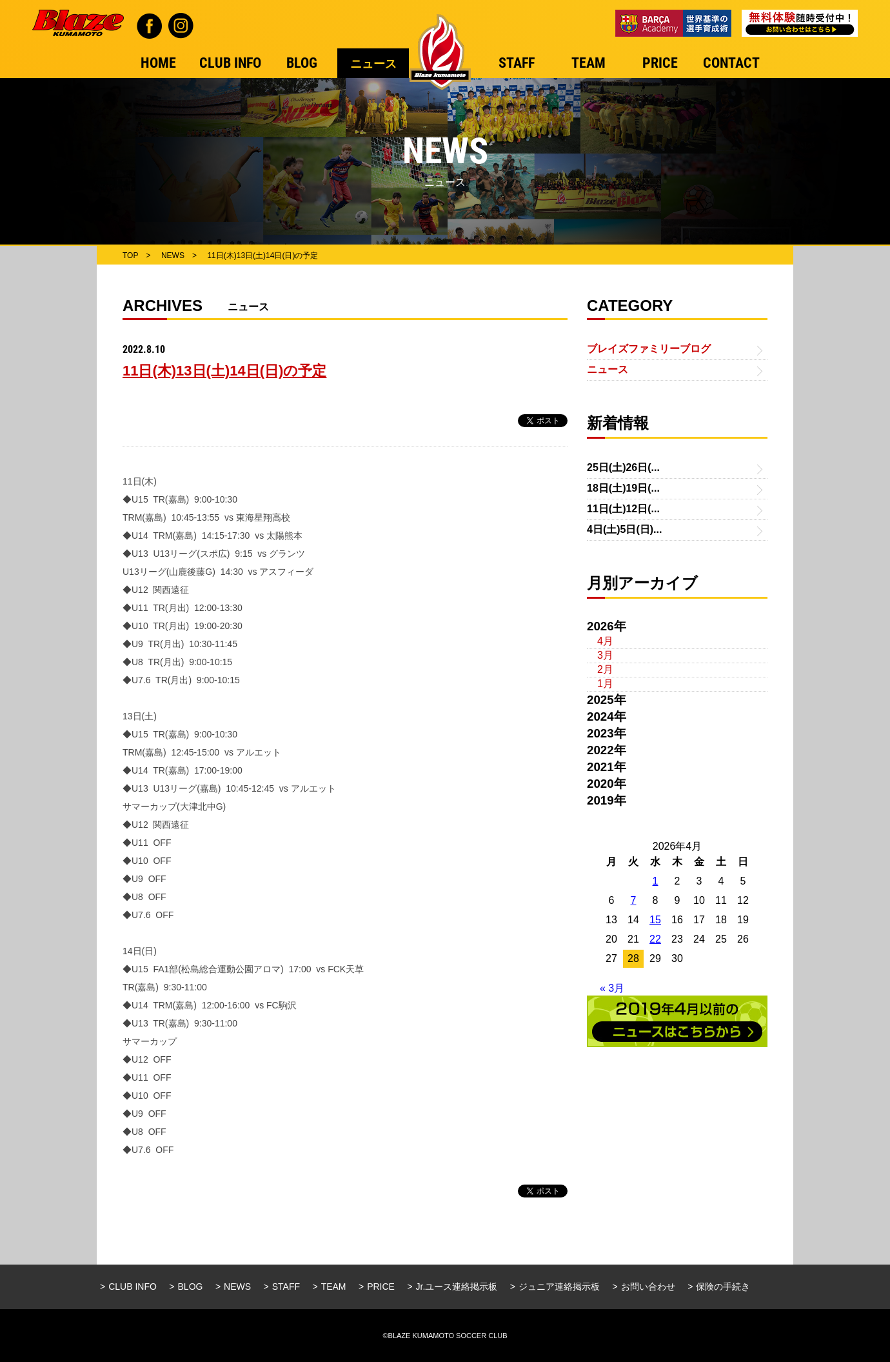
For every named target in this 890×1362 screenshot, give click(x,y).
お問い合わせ (648, 1286)
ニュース (607, 369)
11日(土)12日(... (623, 508)
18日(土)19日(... (623, 488)
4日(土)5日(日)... (624, 529)
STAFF (286, 1286)
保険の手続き (723, 1286)
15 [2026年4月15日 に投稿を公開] (655, 919)
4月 (605, 641)
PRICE (381, 1286)
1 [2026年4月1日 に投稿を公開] (655, 881)
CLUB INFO (132, 1286)
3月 (605, 655)
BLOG (190, 1286)
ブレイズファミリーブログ (649, 348)
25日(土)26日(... (623, 467)
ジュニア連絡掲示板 (559, 1286)
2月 (605, 669)
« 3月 (612, 988)
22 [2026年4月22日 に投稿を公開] (655, 939)
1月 (605, 683)
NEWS (237, 1286)
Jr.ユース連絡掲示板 (457, 1286)
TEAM (333, 1286)
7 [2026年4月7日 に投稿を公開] (634, 900)
